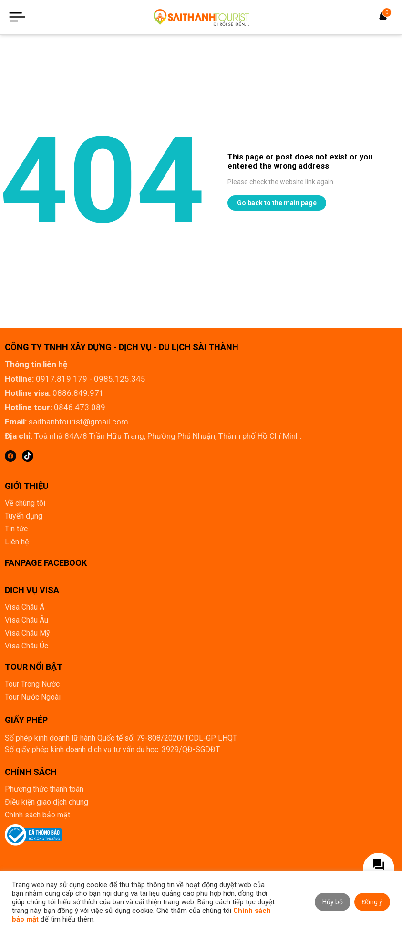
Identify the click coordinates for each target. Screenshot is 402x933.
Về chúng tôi (25, 503)
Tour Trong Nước (32, 684)
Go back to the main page (277, 203)
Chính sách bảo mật (37, 814)
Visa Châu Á (24, 607)
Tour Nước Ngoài (33, 696)
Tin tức (16, 528)
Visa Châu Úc (26, 645)
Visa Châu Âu (26, 620)
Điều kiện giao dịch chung (46, 801)
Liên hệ (17, 541)
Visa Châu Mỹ (27, 632)
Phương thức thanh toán (44, 789)
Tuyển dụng (23, 515)
